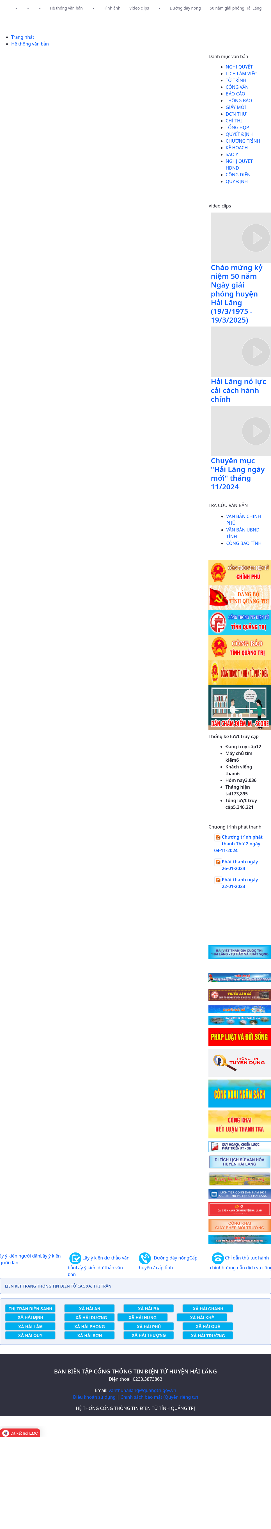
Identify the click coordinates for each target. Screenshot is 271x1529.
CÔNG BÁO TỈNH (244, 543)
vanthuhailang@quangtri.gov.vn (142, 1390)
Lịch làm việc (241, 73)
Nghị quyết (239, 67)
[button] (16, 8)
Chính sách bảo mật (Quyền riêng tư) (159, 1397)
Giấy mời (236, 107)
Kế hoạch (237, 148)
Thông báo (239, 100)
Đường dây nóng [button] (185, 8)
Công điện (238, 175)
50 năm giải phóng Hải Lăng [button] (236, 8)
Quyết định (239, 134)
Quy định (237, 181)
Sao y (232, 154)
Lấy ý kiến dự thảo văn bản (99, 1266)
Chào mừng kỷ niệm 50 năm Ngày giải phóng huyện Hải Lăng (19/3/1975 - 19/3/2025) (237, 293)
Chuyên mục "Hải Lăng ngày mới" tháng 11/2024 (238, 473)
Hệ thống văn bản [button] (66, 8)
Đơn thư (236, 114)
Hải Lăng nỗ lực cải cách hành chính (238, 390)
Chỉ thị (234, 121)
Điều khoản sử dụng (94, 1397)
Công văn (237, 87)
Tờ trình (236, 80)
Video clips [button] (139, 8)
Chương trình (243, 141)
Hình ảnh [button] (112, 8)
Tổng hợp (237, 127)
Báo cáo (235, 94)
